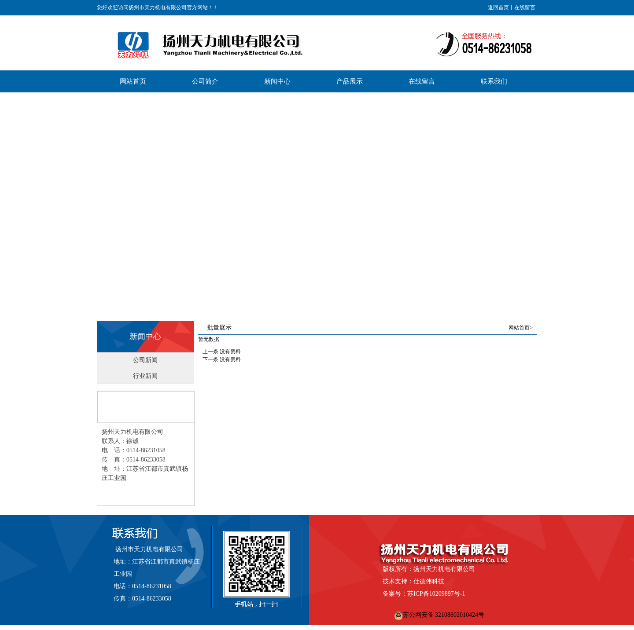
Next (625, 202)
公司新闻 (145, 360)
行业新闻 (145, 376)
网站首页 (519, 328)
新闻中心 (145, 336)
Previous (6, 202)
